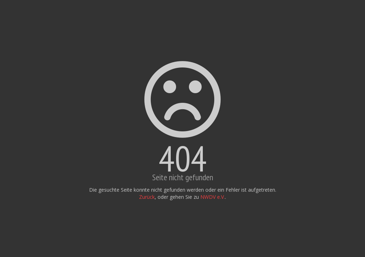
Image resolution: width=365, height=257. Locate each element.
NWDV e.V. (212, 196)
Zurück (147, 196)
